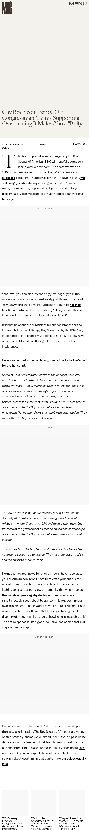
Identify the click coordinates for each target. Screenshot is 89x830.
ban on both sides (38, 742)
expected (8, 177)
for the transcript (13, 365)
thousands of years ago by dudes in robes (30, 595)
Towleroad (79, 360)
